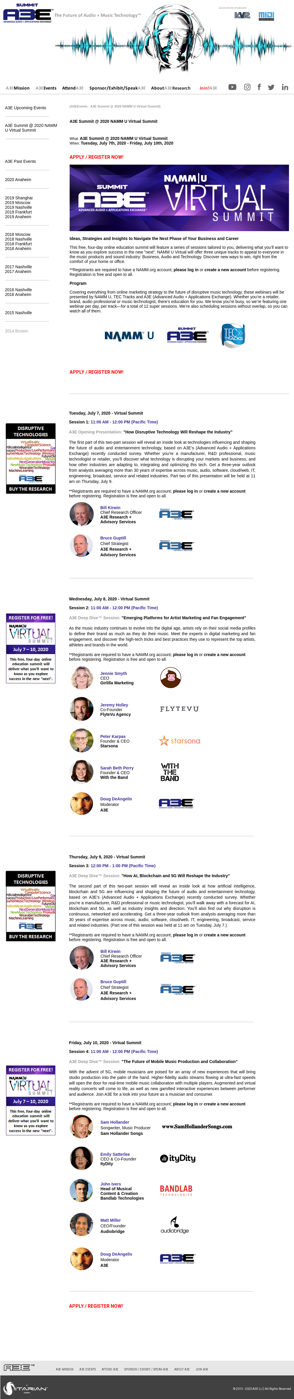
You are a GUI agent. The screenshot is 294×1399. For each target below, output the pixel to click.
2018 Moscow (17, 234)
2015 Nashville (18, 312)
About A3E (182, 1369)
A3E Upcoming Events (25, 107)
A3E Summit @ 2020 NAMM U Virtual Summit (31, 128)
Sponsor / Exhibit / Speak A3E (146, 1369)
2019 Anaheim (18, 216)
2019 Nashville (18, 207)
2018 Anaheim (18, 248)
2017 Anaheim (18, 271)
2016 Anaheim (18, 294)
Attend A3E (110, 1369)
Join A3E (202, 1369)
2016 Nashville (18, 289)
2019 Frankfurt (18, 212)
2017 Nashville (18, 266)
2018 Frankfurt (18, 243)
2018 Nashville (18, 239)
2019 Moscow (17, 202)
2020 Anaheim (18, 179)
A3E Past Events (20, 161)
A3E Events (87, 1369)
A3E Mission (64, 1369)
